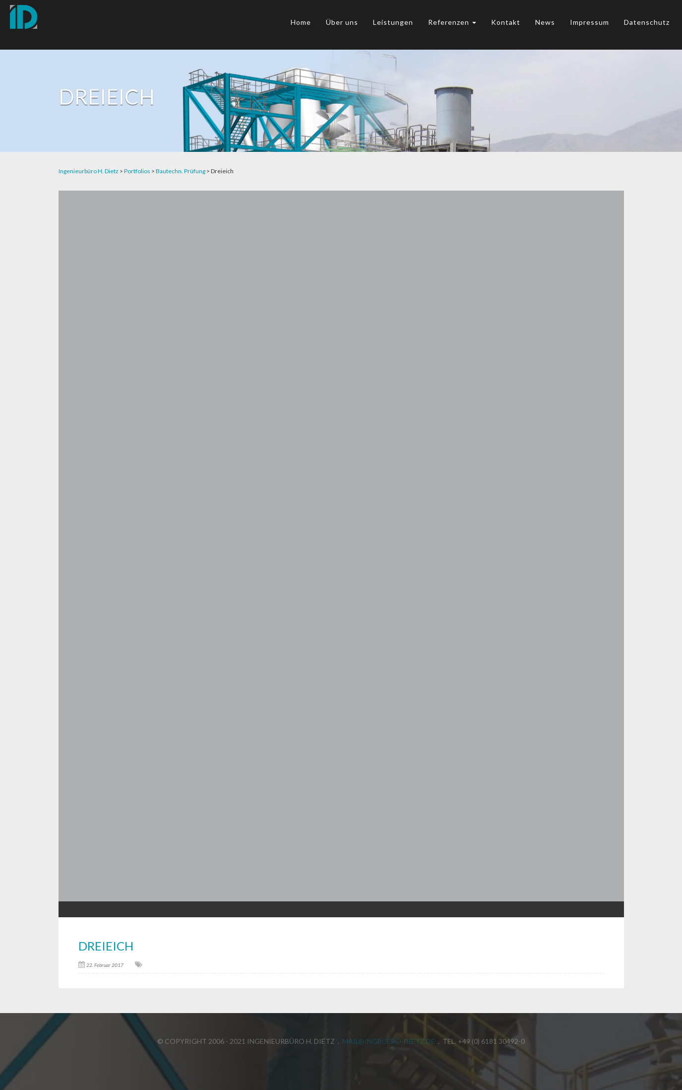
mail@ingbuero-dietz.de (388, 1039)
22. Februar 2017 (105, 965)
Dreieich (105, 946)
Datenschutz (647, 22)
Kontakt (505, 22)
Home (301, 22)
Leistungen (393, 22)
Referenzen (452, 22)
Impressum (589, 22)
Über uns (342, 22)
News (545, 22)
